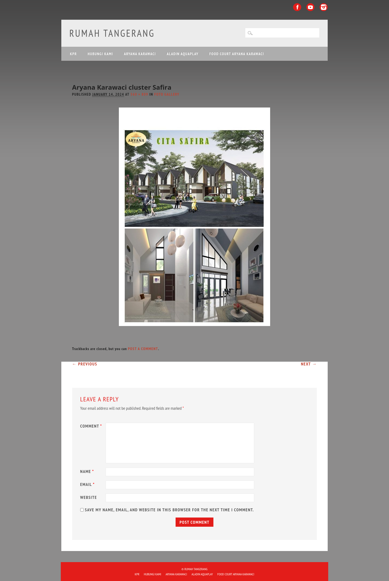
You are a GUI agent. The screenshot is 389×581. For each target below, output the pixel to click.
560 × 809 (139, 94)
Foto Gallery (166, 94)
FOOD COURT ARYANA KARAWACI (236, 53)
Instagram (324, 7)
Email (88, 484)
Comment (91, 426)
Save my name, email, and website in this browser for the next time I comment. (169, 509)
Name (87, 471)
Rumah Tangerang (112, 33)
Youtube (310, 7)
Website (88, 497)
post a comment (143, 348)
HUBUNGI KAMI (100, 53)
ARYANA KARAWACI (140, 53)
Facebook (297, 7)
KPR (73, 53)
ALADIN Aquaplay (183, 53)
